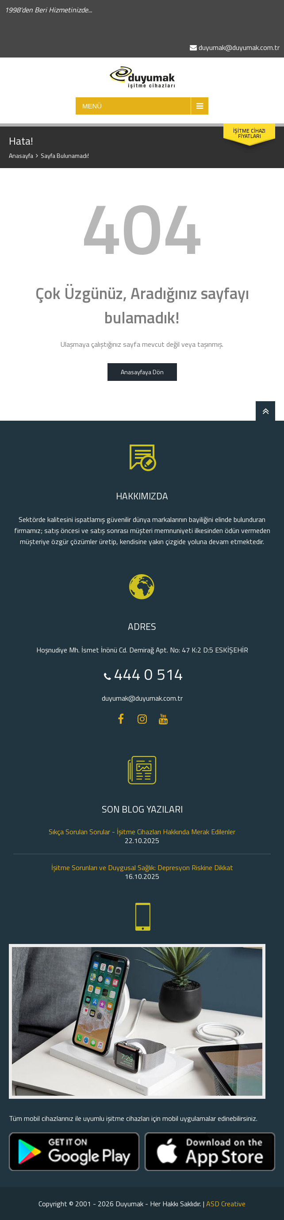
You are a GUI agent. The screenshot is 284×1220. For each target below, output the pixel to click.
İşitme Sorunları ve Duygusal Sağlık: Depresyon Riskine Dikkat (142, 867)
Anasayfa (21, 155)
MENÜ (92, 106)
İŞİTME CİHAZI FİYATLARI (249, 133)
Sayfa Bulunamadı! (65, 155)
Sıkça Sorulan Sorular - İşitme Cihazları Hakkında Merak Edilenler (142, 831)
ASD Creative (226, 1203)
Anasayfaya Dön (142, 371)
